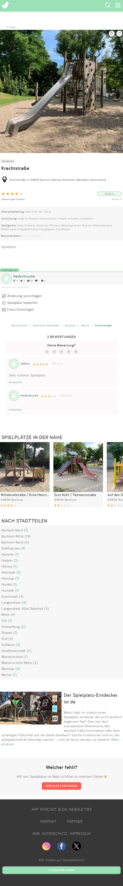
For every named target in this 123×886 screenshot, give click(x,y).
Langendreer (11, 602)
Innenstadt (10, 596)
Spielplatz (8, 161)
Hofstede (8, 572)
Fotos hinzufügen (20, 309)
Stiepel (7, 632)
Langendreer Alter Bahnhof (22, 608)
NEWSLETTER (80, 809)
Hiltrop (7, 566)
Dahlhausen (11, 548)
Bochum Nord (12, 530)
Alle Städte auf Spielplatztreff (61, 860)
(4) (23, 548)
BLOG (63, 809)
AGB (36, 833)
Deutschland (19, 325)
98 (30, 280)
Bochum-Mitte (13, 536)
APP (34, 809)
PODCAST (48, 809)
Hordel (7, 584)
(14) (28, 536)
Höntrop (8, 578)
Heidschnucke (24, 276)
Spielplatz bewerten (22, 302)
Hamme (8, 554)
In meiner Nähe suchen (61, 870)
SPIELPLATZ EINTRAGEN (61, 786)
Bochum (70, 325)
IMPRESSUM (80, 833)
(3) (21, 596)
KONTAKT (48, 821)
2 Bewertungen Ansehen (13, 199)
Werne (85, 325)
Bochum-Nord (12, 542)
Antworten (15, 382)
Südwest (8, 644)
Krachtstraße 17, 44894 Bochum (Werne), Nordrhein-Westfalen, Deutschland (58, 180)
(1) (26, 530)
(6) (27, 542)
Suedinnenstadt (14, 650)
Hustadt (8, 590)
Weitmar (8, 668)
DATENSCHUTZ (54, 833)
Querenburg (11, 626)
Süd (5, 638)
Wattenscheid (12, 656)
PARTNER (75, 821)
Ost (4, 620)
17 (15, 280)
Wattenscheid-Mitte (17, 662)
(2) (23, 626)
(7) (26, 656)
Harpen (7, 560)
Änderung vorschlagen (24, 295)
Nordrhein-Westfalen (46, 325)
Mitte (5, 614)
